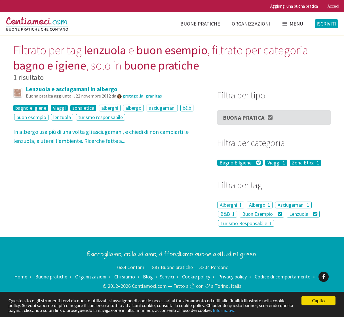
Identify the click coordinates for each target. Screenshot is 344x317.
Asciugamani (293, 205)
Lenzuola (303, 214)
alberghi (109, 108)
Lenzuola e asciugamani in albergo (71, 89)
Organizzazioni (251, 23)
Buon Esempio (262, 214)
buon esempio (31, 117)
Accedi (333, 6)
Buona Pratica (248, 117)
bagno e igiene (30, 108)
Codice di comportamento (283, 276)
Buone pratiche (200, 23)
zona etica (83, 108)
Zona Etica (305, 163)
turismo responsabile (100, 117)
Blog (148, 276)
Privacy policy (232, 276)
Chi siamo (124, 276)
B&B (227, 214)
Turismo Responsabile (246, 223)
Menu (292, 23)
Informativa (224, 311)
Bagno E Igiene (240, 163)
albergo (133, 108)
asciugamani (162, 108)
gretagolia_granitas (142, 96)
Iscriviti (326, 23)
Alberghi (231, 205)
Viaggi (276, 163)
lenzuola (62, 117)
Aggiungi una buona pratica (294, 6)
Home (20, 276)
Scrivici (167, 276)
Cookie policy (196, 276)
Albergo (259, 205)
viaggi (59, 108)
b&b (187, 108)
